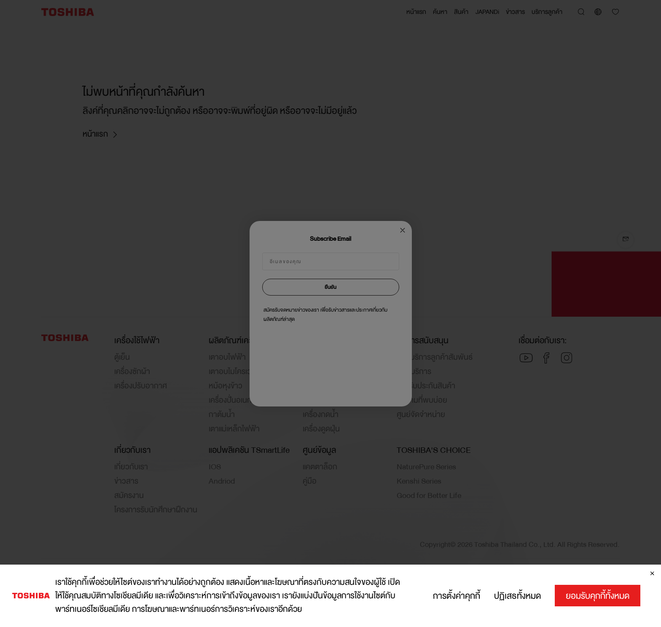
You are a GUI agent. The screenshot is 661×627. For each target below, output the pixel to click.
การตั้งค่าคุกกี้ (456, 596)
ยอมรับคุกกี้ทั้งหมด (597, 595)
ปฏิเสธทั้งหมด (517, 596)
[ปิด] (652, 573)
